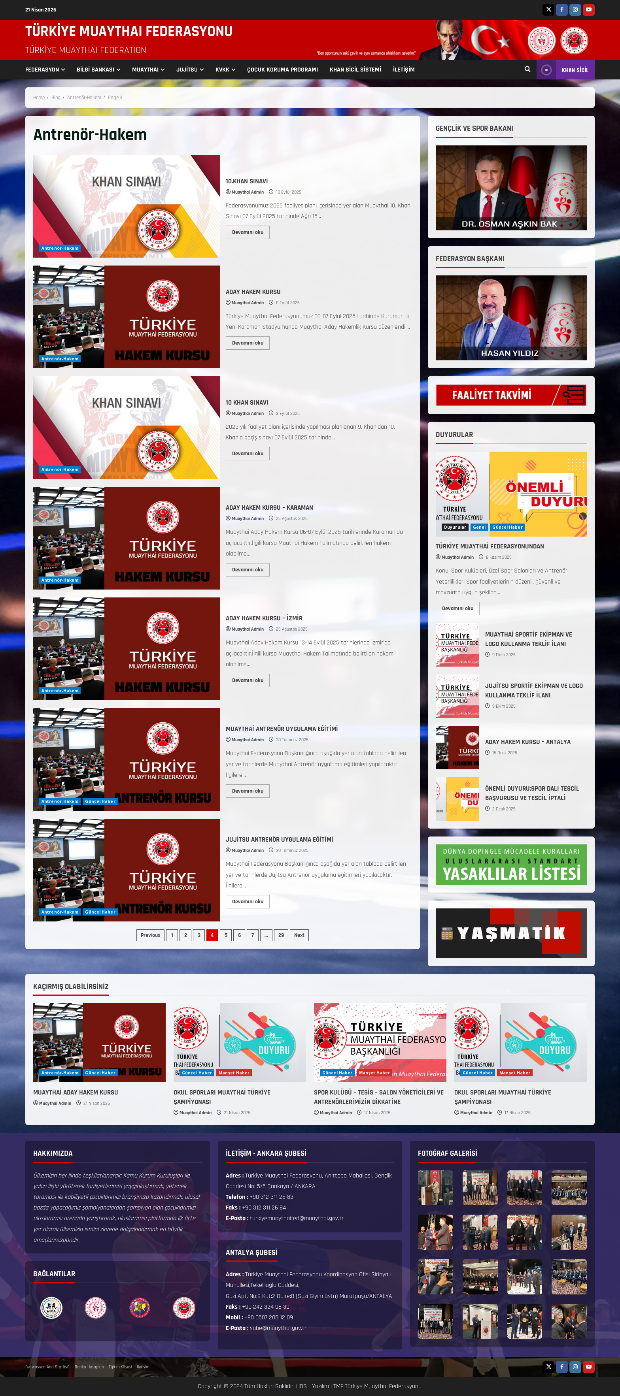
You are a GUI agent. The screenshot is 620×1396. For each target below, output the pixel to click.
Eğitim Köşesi (120, 1367)
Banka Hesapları (89, 1367)
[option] (51, 1308)
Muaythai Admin (248, 192)
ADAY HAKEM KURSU (126, 317)
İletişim (143, 1367)
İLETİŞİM (404, 70)
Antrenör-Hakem (60, 248)
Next (299, 935)
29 (281, 935)
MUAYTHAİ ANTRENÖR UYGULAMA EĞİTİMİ (126, 759)
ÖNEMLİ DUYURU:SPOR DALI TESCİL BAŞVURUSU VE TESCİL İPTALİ (457, 799)
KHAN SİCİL (563, 69)
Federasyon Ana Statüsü (47, 1367)
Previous (150, 935)
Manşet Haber (234, 1073)
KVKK (222, 70)
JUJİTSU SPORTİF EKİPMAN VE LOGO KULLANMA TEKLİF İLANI (457, 696)
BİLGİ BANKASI (95, 70)
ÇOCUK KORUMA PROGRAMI (282, 70)
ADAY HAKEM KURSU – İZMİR (126, 648)
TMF (338, 1386)
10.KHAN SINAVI (126, 206)
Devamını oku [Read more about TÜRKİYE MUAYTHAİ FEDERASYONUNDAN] (461, 607)
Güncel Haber (100, 801)
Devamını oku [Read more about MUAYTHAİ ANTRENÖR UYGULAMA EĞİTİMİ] (251, 789)
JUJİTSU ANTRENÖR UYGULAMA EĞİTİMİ (126, 870)
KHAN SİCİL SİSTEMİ (355, 70)
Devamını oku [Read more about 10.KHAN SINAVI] (251, 231)
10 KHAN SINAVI (126, 427)
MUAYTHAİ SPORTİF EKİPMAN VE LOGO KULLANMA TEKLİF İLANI (457, 645)
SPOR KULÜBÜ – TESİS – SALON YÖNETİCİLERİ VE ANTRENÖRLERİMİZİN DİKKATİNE (379, 1097)
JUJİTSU (187, 70)
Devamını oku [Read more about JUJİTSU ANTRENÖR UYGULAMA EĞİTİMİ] (251, 900)
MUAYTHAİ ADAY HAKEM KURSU (75, 1092)
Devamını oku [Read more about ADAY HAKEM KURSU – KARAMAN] (251, 568)
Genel (479, 527)
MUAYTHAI (145, 70)
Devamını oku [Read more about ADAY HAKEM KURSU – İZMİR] (251, 679)
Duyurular (455, 527)
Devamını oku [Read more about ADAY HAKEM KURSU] (251, 341)
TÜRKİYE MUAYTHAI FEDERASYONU (128, 31)
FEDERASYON (42, 70)
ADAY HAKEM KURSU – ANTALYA (457, 747)
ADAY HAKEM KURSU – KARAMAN (126, 538)
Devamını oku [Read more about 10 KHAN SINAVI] (251, 452)
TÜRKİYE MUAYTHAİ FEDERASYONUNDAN (490, 546)
